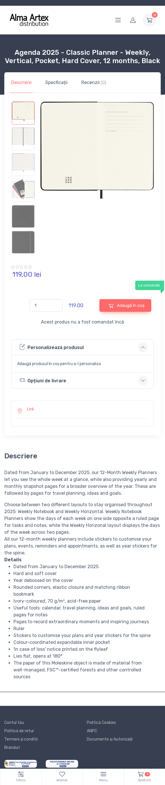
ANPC (92, 730)
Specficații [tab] (56, 82)
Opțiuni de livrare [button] (42, 380)
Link (30, 409)
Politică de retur (19, 730)
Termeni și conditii (21, 739)
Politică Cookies (101, 722)
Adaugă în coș (126, 305)
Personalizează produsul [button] (51, 347)
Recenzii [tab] (93, 82)
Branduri (12, 747)
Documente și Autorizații (110, 739)
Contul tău (14, 722)
